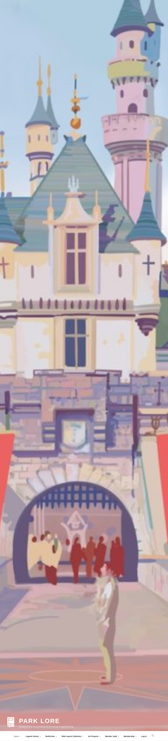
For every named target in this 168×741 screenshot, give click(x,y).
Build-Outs (51, 736)
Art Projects (94, 736)
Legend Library (33, 736)
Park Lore (39, 718)
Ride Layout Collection (73, 736)
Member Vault (112, 736)
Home (17, 736)
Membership (130, 736)
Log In (144, 736)
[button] (152, 736)
